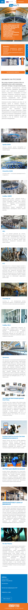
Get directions (5, 583)
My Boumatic (21, 1)
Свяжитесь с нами (6, 592)
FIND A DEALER (6, 598)
